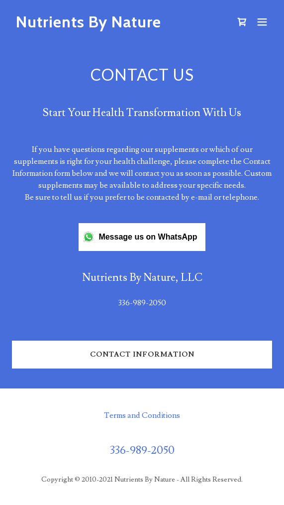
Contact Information (142, 354)
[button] (262, 22)
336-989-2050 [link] (142, 303)
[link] (103, 25)
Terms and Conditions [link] (142, 415)
